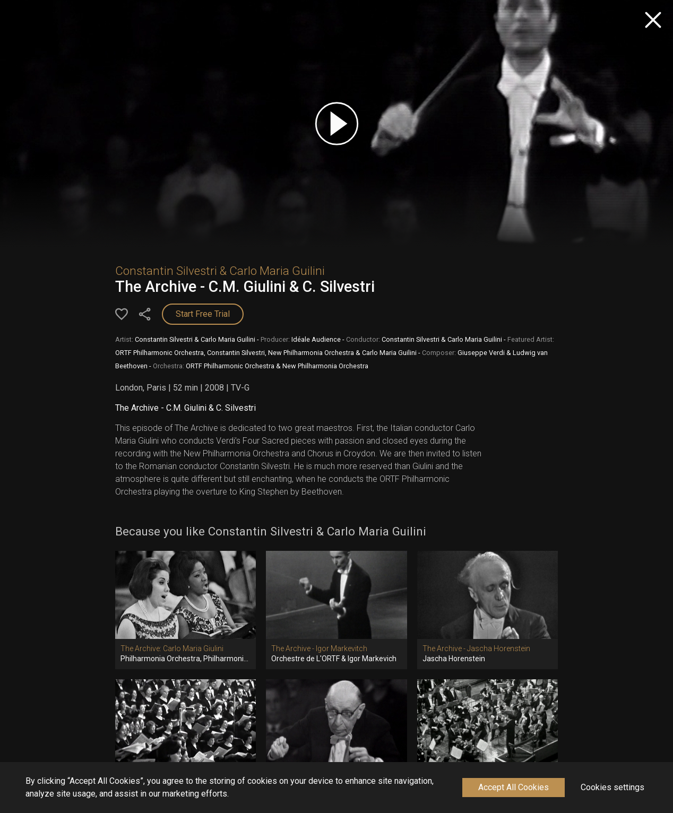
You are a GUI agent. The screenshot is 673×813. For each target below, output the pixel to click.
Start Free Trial (203, 314)
